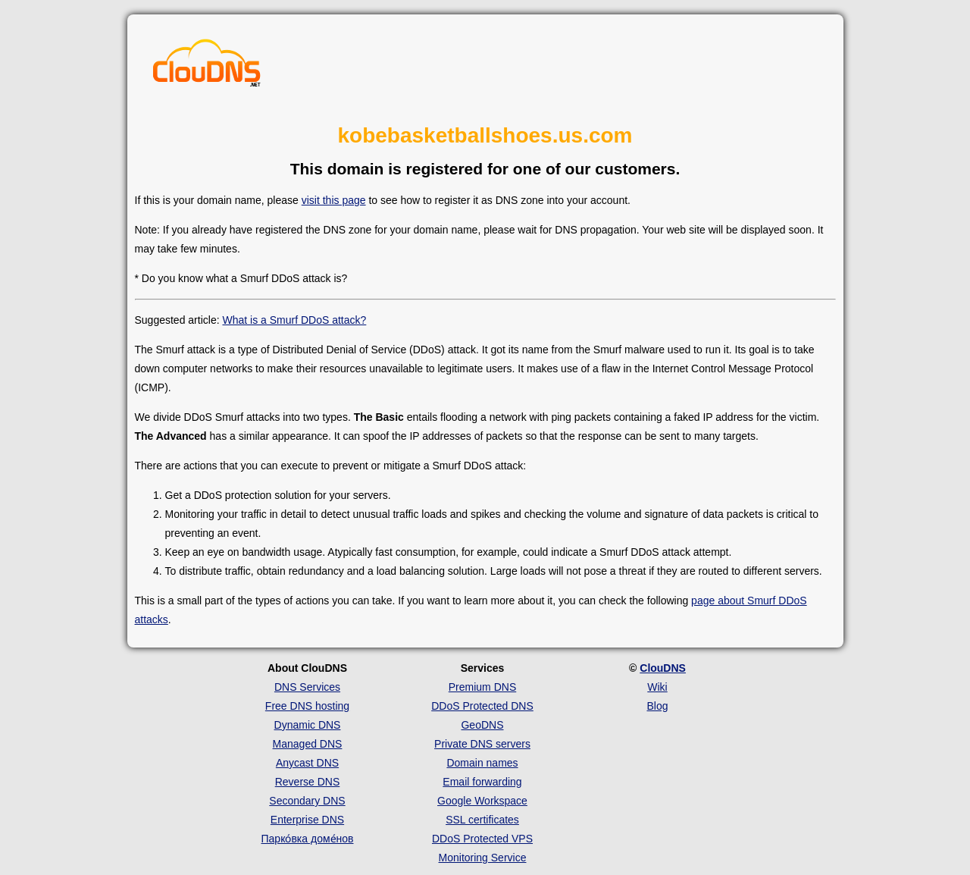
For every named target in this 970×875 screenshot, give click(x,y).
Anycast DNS (307, 763)
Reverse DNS (307, 782)
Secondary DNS (307, 801)
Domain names (482, 763)
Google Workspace (482, 801)
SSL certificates (482, 820)
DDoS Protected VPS (482, 839)
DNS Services (307, 687)
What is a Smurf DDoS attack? (294, 320)
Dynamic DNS (307, 725)
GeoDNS (482, 725)
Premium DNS (482, 687)
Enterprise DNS (307, 820)
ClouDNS (663, 668)
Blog (657, 706)
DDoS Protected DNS (482, 706)
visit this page (334, 200)
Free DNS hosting (307, 706)
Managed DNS (308, 744)
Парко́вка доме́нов (307, 839)
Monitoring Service (483, 857)
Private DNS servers (482, 744)
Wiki (657, 687)
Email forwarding (482, 782)
